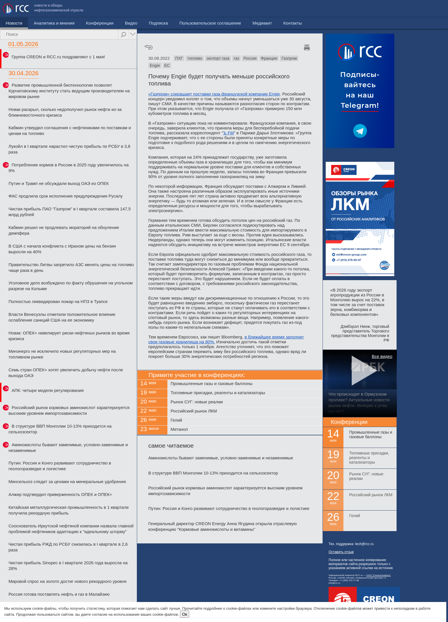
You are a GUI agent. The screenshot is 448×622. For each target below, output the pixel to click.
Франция (269, 58)
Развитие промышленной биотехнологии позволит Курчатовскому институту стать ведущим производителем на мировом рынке (69, 91)
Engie (155, 65)
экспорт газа (218, 58)
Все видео (382, 356)
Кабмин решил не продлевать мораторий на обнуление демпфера (64, 230)
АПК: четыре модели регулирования (48, 390)
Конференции (99, 23)
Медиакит (402, 8)
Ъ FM (228, 132)
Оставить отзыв (341, 552)
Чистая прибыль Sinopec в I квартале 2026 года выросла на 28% (68, 565)
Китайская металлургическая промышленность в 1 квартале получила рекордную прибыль (69, 510)
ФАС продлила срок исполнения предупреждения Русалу (66, 196)
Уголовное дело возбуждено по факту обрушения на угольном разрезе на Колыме (71, 285)
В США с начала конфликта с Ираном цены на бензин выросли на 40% (62, 249)
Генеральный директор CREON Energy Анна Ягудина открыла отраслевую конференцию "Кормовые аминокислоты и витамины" (222, 526)
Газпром (289, 58)
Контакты (433, 8)
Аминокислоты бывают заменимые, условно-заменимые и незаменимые (68, 447)
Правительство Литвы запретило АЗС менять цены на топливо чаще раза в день (71, 267)
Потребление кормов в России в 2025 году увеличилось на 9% (69, 167)
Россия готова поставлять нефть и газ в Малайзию (59, 594)
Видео (131, 23)
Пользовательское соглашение (350, 8)
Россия (250, 58)
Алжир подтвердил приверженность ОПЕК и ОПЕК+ (60, 494)
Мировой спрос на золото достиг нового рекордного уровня (68, 581)
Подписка (158, 23)
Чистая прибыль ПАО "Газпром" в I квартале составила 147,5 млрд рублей (70, 211)
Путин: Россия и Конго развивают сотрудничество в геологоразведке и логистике (60, 465)
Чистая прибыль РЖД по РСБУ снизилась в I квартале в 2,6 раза (68, 547)
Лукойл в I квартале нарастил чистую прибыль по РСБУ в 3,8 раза (69, 149)
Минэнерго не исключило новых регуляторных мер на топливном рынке (62, 354)
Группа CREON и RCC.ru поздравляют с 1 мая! (58, 56)
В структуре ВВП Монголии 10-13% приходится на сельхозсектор (60, 429)
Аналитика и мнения (54, 23)
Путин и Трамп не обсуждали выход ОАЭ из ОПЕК (59, 183)
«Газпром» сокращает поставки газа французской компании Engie (214, 93)
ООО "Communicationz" (378, 575)
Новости (14, 23)
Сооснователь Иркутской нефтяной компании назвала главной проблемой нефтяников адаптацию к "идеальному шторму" (71, 528)
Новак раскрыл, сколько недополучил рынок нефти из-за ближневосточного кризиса (65, 112)
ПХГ (179, 58)
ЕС (167, 65)
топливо (194, 58)
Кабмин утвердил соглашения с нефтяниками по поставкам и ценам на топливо (70, 130)
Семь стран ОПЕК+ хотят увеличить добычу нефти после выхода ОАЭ (66, 372)
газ (236, 58)
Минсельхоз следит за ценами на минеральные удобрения (67, 481)
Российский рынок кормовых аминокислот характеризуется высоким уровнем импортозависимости (69, 410)
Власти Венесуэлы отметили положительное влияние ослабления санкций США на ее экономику (62, 317)
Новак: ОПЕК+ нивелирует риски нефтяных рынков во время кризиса (69, 335)
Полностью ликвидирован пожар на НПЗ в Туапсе (58, 301)
